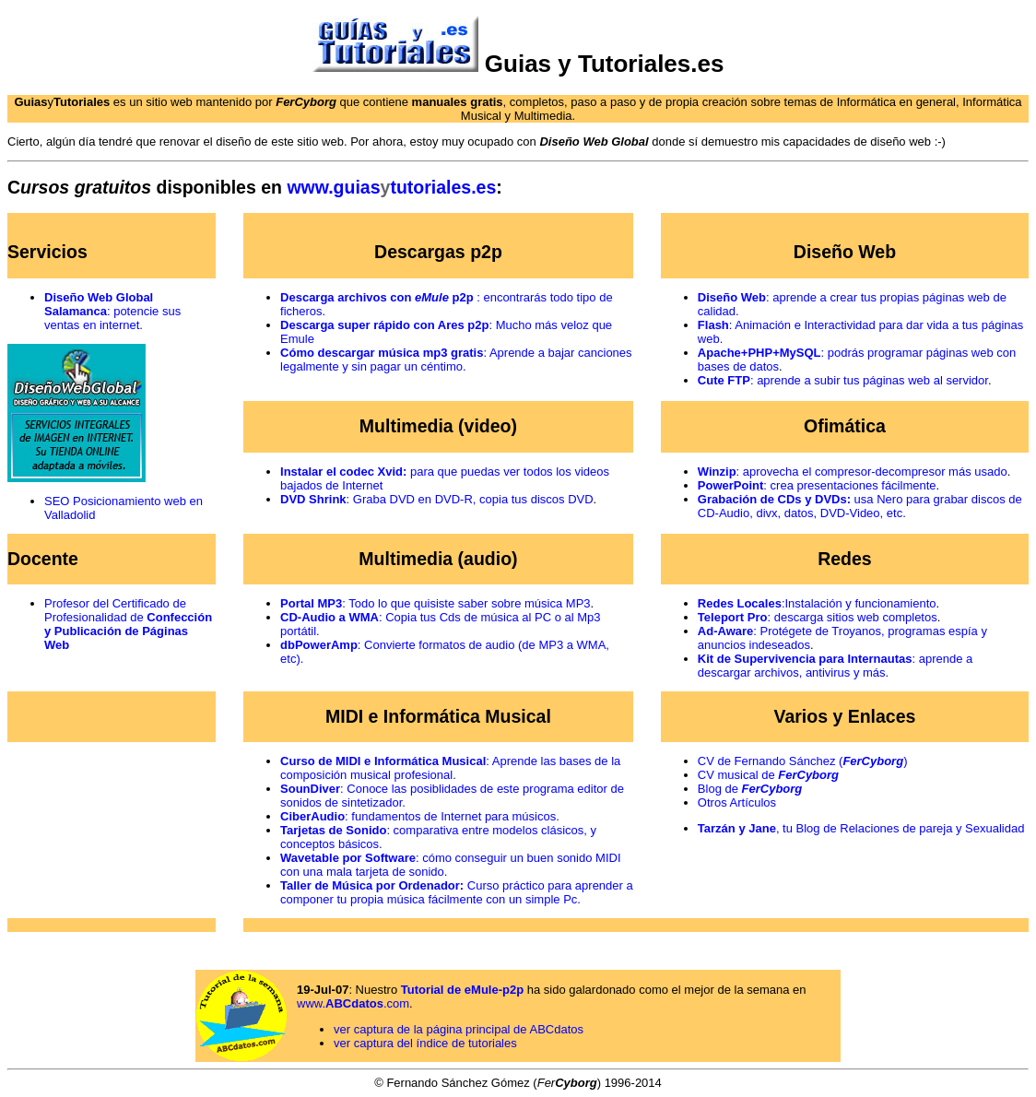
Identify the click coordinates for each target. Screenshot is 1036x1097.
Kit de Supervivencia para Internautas (805, 659)
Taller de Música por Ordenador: (372, 885)
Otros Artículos (737, 802)
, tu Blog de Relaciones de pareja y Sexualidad (861, 828)
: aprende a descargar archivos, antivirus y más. (835, 665)
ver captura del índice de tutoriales (425, 1043)
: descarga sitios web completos (817, 617)
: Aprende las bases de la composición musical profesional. (450, 768)
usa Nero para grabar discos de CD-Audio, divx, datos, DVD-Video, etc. (860, 506)
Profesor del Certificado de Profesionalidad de (128, 624)
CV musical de (768, 775)
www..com (353, 1003)
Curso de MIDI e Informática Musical (383, 761)
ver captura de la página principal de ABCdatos (458, 1029)
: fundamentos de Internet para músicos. (452, 816)
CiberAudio (312, 816)
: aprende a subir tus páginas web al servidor (843, 380)
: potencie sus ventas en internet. (112, 311)
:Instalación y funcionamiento (817, 603)
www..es (391, 187)
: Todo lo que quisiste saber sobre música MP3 (435, 603)
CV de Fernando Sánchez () (803, 761)
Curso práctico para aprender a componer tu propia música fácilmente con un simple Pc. (456, 892)
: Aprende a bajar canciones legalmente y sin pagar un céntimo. (456, 359)
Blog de (750, 789)
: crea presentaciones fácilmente (817, 485)
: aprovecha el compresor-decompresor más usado (852, 471)
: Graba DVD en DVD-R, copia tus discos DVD (437, 499)
